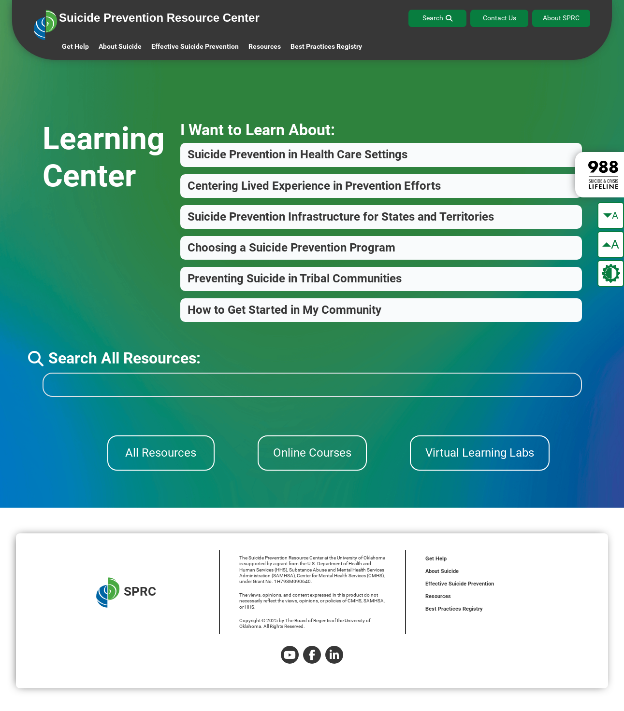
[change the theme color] (610, 273)
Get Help (75, 46)
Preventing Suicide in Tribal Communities (295, 278)
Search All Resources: (114, 358)
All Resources (160, 453)
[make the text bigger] (610, 244)
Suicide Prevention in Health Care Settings (297, 154)
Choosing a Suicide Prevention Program (291, 247)
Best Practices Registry (326, 46)
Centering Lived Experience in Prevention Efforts (314, 186)
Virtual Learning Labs (479, 453)
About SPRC (561, 18)
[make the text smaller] (610, 215)
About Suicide (120, 46)
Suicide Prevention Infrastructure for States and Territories (341, 216)
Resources (438, 596)
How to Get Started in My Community (284, 310)
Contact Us (499, 18)
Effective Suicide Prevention (459, 584)
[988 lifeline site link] (599, 174)
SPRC (126, 592)
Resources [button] (264, 46)
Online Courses (312, 453)
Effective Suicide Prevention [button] (195, 46)
